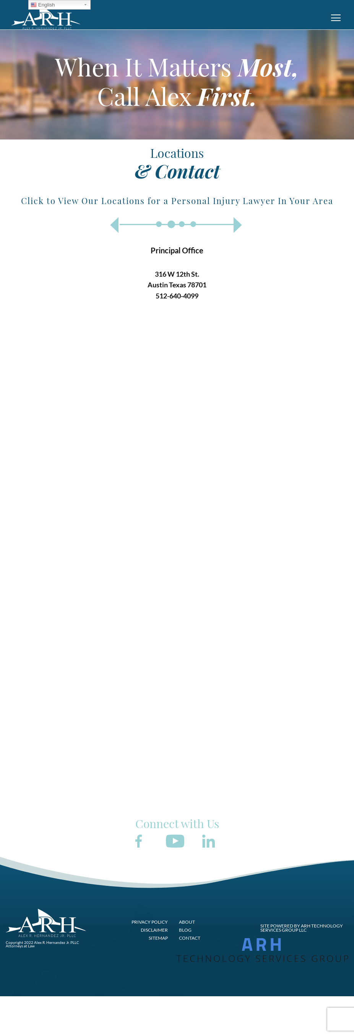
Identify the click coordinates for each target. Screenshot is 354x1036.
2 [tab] (171, 224)
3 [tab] (182, 224)
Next (238, 225)
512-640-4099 (177, 296)
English (43, 5)
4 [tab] (193, 224)
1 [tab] (159, 224)
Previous (114, 225)
